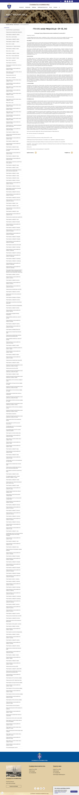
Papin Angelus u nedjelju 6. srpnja (12, 473)
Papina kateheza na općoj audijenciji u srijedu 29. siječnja (13, 342)
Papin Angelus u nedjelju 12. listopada (13, 561)
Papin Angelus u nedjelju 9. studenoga (13, 587)
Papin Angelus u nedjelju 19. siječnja (13, 323)
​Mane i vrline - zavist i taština (11, 36)
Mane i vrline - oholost (10, 50)
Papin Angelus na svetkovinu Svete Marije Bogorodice (14, 303)
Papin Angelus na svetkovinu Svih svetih (13, 244)
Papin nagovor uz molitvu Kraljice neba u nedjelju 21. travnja (13, 94)
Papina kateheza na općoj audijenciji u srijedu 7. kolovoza (13, 183)
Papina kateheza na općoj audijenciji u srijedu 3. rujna (13, 525)
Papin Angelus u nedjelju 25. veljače (12, 34)
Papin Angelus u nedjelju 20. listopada (13, 238)
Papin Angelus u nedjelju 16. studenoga (13, 598)
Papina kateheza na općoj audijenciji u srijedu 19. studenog (13, 593)
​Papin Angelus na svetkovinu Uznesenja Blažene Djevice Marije (13, 189)
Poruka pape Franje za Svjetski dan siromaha (12, 150)
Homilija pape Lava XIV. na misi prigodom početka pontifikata (13, 427)
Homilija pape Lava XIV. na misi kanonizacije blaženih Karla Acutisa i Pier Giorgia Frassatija (14, 534)
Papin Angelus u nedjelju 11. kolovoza (13, 186)
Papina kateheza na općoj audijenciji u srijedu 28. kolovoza (13, 200)
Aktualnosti (21, 7)
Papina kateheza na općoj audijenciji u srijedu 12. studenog (13, 590)
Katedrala (55, 7)
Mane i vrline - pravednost (11, 77)
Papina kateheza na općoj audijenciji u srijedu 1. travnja (13, 712)
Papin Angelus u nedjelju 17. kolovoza (13, 510)
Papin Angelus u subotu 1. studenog (12, 578)
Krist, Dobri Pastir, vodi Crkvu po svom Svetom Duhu (13, 423)
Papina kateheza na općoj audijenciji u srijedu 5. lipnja (13, 138)
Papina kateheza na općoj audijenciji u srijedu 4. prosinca (13, 277)
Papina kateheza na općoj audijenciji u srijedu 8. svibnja (13, 109)
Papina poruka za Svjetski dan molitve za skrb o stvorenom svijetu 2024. (13, 170)
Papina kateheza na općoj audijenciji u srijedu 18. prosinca (13, 286)
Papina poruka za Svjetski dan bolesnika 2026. (13, 649)
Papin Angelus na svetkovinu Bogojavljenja (14, 305)
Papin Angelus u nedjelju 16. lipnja (12, 146)
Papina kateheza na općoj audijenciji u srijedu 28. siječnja (13, 652)
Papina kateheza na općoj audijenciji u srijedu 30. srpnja (13, 488)
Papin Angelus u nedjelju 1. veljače (12, 654)
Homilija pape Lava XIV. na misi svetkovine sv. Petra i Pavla (14, 461)
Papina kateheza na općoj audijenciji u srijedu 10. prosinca (13, 607)
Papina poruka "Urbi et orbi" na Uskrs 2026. (14, 717)
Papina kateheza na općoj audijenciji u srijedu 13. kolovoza (13, 507)
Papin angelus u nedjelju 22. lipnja (12, 454)
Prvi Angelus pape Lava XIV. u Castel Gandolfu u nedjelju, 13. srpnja (13, 477)
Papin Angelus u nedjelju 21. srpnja (12, 175)
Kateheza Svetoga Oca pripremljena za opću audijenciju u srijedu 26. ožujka (14, 397)
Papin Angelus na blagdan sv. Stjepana (13, 297)
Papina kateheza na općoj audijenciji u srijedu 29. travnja (13, 738)
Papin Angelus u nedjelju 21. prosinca (13, 613)
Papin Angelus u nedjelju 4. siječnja (12, 626)
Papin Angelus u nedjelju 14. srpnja (12, 173)
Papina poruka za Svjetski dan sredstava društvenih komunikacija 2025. (13, 336)
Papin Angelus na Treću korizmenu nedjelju (14, 688)
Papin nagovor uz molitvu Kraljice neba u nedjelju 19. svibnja (13, 119)
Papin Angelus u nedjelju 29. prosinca (13, 299)
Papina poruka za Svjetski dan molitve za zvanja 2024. (13, 65)
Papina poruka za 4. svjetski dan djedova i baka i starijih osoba (14, 126)
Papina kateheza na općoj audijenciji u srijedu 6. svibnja (13, 745)
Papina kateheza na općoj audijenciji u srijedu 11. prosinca (13, 283)
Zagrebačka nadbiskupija (39, 5)
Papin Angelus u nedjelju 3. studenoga (13, 247)
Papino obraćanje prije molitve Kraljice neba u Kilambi (14, 731)
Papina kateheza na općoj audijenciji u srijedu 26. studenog (13, 601)
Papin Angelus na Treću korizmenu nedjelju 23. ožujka (14, 390)
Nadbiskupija (27, 7)
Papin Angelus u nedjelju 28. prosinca (13, 618)
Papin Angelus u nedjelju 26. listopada (13, 573)
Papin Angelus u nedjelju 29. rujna (12, 219)
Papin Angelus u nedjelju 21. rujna (12, 541)
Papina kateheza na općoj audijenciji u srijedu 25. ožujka (13, 703)
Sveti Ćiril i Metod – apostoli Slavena (12, 29)
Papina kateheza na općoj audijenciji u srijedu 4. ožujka (13, 685)
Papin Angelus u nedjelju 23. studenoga (13, 596)
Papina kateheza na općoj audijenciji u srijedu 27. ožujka (13, 69)
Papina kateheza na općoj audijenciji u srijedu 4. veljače (13, 658)
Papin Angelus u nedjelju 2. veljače (12, 345)
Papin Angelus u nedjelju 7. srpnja (12, 167)
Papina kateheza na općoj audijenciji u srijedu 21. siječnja (13, 643)
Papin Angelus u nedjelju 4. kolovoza (13, 180)
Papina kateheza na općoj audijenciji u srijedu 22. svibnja (13, 122)
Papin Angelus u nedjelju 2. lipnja (12, 132)
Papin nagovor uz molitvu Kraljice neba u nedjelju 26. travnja (13, 734)
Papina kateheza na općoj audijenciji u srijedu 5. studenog (13, 584)
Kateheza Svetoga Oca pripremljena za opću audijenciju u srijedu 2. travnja (14, 404)
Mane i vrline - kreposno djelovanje (12, 55)
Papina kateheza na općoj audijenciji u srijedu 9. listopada (13, 225)
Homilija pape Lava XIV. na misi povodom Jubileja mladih (13, 498)
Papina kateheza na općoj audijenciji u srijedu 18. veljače (13, 675)
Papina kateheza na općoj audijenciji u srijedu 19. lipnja (13, 153)
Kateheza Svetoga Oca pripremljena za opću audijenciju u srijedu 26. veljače (14, 371)
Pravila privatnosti (10, 781)
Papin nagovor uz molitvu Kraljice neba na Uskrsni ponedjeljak (14, 72)
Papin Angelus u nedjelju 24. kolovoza (13, 516)
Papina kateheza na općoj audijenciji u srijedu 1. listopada (13, 553)
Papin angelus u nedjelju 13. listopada (13, 227)
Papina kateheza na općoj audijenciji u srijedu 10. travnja (13, 84)
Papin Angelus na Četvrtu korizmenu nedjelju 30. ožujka (14, 401)
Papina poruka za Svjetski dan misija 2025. (14, 360)
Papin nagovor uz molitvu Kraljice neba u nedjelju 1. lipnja (13, 439)
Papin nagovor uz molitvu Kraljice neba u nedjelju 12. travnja (13, 728)
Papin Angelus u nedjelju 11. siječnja (12, 634)
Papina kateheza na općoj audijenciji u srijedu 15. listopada (13, 565)
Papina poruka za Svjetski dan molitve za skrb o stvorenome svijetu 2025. (13, 468)
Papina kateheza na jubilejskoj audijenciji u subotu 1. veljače (14, 348)
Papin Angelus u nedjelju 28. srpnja (12, 177)
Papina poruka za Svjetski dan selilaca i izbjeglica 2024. (13, 135)
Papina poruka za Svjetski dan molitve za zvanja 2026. (13, 715)
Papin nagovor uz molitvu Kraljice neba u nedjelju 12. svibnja (13, 112)
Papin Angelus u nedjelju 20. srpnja (12, 479)
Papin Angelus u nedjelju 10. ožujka (12, 53)
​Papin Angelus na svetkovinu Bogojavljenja (14, 631)
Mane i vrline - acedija (10, 43)
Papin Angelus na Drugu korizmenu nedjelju (14, 682)
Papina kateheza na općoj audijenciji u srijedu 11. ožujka (13, 691)
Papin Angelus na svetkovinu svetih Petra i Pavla (14, 471)
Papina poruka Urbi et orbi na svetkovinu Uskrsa (13, 420)
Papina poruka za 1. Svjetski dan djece (13, 46)
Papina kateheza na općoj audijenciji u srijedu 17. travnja (13, 90)
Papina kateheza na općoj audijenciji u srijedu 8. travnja (13, 724)
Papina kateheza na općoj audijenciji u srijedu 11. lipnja (13, 446)
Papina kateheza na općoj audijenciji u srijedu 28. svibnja (13, 436)
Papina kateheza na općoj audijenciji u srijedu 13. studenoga (13, 256)
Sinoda (50, 7)
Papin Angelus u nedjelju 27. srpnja (12, 485)
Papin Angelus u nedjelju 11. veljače (12, 41)
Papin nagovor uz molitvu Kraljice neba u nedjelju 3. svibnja (13, 741)
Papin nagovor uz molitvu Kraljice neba (13, 432)
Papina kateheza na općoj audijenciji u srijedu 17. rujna (13, 538)
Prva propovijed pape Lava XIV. (12, 747)
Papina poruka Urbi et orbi (11, 75)
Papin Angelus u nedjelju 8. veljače (12, 660)
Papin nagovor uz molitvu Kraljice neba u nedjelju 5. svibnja (13, 105)
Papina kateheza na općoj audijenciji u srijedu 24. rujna (13, 544)
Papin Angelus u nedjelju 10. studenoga (13, 252)
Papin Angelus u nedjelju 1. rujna (12, 203)
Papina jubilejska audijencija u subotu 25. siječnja (14, 339)
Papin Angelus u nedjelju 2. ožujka (12, 374)
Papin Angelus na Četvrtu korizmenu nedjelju (14, 693)
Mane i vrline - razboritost (11, 60)
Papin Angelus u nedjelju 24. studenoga (13, 260)
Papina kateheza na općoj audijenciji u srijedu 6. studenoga (13, 250)
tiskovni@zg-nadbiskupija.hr (59, 774)
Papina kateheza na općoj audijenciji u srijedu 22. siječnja (13, 326)
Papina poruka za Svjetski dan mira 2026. (14, 615)
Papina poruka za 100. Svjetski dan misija (14, 680)
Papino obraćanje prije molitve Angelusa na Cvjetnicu (14, 708)
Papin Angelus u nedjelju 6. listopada (13, 221)
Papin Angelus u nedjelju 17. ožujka (12, 57)
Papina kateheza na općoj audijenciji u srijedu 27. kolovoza (13, 519)
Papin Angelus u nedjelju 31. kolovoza (13, 521)
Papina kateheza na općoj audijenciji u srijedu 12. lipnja (13, 144)
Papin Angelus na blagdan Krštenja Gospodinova (12, 314)
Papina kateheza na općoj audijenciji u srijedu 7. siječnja (13, 629)
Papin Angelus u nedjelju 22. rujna (12, 211)
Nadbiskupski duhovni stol (42, 7)
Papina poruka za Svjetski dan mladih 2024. (14, 217)
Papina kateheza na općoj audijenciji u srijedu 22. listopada (13, 570)
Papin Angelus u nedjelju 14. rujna (12, 531)
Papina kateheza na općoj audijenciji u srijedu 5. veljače (13, 352)
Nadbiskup (34, 7)
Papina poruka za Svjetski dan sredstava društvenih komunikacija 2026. (13, 672)
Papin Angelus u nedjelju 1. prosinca (12, 274)
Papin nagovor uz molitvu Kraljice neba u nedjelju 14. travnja (13, 87)
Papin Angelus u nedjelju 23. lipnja (12, 156)
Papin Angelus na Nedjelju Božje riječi (13, 329)
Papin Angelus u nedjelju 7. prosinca (12, 604)
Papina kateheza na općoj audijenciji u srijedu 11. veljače (13, 663)
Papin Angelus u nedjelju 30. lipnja (12, 165)
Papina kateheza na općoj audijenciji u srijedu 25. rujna (13, 214)
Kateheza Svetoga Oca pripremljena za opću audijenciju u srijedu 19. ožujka (14, 387)
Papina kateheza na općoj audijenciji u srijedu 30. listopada (13, 242)
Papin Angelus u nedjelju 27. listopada (13, 236)
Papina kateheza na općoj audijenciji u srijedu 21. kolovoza (13, 195)
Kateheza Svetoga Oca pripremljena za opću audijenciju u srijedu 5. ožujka (14, 377)
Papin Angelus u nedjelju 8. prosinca (13, 280)
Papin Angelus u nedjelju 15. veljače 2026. (14, 668)
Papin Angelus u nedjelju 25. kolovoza (13, 197)
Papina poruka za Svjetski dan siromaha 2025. (13, 464)
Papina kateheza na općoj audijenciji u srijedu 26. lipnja (13, 159)
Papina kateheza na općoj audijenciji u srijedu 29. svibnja (13, 129)
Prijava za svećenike (13, 786)
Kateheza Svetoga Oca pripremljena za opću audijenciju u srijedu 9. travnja (14, 411)
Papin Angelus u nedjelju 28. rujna (12, 546)
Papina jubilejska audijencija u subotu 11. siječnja (13, 317)
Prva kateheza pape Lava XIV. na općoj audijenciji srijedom (13, 430)
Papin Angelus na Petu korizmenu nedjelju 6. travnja (14, 407)
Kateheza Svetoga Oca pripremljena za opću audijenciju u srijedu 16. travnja (14, 416)
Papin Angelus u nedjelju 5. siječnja (12, 307)
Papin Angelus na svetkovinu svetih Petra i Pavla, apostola (14, 162)
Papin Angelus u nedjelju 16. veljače (12, 362)
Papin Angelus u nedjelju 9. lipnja (12, 141)
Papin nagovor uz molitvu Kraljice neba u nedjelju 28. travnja (13, 100)
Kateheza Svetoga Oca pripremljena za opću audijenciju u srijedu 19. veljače (14, 365)
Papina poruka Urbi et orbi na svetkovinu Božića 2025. (13, 621)
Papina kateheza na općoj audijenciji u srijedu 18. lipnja (13, 452)
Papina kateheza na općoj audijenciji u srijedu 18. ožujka (13, 697)
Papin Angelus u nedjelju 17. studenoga (13, 258)
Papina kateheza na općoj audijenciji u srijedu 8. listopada (13, 559)
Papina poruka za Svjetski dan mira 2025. (14, 289)
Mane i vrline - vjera (9, 102)
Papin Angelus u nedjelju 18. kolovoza (13, 191)
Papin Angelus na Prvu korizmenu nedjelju (14, 677)
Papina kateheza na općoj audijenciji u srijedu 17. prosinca (13, 610)
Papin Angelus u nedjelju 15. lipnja (12, 448)
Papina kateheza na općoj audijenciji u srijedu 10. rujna (13, 528)
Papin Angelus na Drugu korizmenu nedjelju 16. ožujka (14, 384)
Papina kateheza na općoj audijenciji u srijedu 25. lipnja (13, 457)
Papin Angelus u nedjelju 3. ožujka (12, 48)
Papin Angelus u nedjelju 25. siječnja (13, 645)
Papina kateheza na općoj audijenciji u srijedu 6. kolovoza (13, 502)
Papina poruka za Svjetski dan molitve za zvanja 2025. (13, 394)
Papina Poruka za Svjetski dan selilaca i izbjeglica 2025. (13, 492)
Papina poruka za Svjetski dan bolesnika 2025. (13, 332)
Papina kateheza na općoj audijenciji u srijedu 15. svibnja (13, 116)
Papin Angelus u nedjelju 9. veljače (12, 354)
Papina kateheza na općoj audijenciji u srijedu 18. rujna (13, 208)
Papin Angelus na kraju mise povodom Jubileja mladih (13, 495)
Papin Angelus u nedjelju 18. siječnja (13, 640)
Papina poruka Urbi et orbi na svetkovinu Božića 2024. (13, 294)
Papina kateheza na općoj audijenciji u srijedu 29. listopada (13, 576)
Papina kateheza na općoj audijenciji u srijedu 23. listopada (13, 234)
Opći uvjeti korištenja (10, 783)
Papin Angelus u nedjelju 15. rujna (12, 205)
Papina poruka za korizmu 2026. (12, 666)
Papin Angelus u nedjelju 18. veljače (12, 39)
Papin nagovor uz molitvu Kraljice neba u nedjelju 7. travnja (13, 80)
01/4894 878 (57, 772)
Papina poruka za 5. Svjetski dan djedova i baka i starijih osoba (14, 482)
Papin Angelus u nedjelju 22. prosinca (13, 291)
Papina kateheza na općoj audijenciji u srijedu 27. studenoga (13, 264)
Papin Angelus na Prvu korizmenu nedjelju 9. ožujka (14, 380)
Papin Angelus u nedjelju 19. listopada (13, 567)
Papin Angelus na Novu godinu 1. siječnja (13, 623)
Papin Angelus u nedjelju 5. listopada (13, 556)
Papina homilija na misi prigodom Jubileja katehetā (14, 550)
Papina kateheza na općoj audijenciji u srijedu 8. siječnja (13, 311)
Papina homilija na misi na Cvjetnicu (13, 705)
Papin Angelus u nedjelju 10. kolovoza (13, 504)
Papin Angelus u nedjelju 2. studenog (13, 581)
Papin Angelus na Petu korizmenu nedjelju (14, 699)
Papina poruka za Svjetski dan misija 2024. (14, 32)
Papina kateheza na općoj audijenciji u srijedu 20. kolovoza (13, 513)
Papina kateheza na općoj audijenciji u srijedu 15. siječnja (13, 321)
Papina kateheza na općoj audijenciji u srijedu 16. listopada (13, 230)
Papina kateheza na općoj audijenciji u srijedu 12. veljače (13, 357)
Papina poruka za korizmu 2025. (12, 368)
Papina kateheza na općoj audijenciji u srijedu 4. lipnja (13, 443)
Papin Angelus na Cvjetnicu (11, 62)
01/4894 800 (33, 772)
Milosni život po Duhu (10, 96)
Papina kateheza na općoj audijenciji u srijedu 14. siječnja (13, 637)
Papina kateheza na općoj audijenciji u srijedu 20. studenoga (13, 267)
